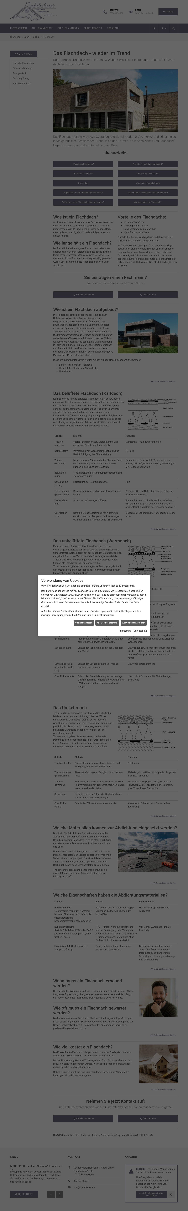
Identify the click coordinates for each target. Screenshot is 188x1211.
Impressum (125, 616)
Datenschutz (140, 616)
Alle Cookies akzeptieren (133, 608)
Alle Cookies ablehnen (107, 608)
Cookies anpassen (83, 608)
